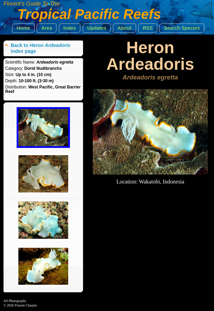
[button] (23, 28)
